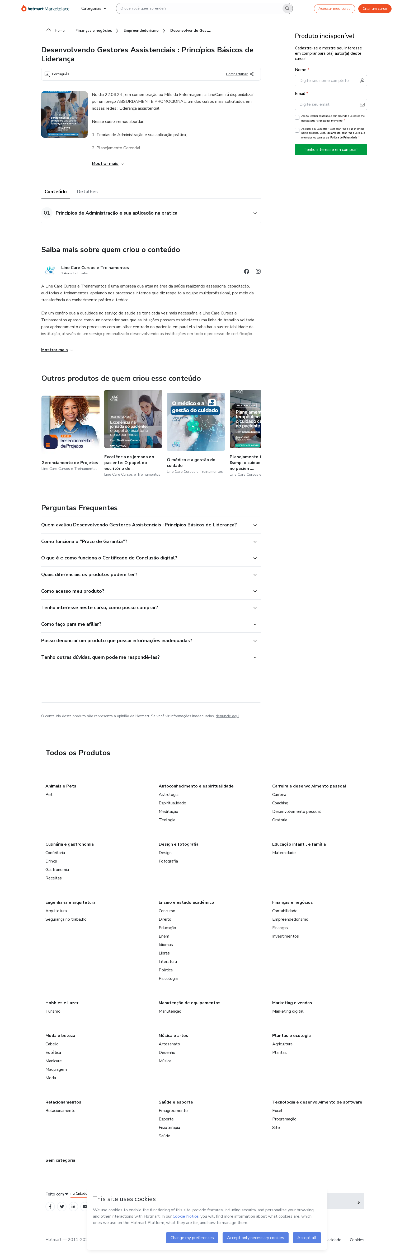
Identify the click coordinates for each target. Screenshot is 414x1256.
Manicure (53, 1061)
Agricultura (282, 1044)
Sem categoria (60, 1160)
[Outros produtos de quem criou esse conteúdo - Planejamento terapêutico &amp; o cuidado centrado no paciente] (259, 434)
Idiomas (166, 945)
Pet (49, 795)
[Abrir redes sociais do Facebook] (246, 272)
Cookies (357, 1240)
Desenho (167, 1052)
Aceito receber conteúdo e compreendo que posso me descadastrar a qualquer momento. (333, 118)
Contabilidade (285, 911)
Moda (50, 1078)
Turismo (52, 1011)
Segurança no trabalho (66, 919)
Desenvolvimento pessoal (296, 811)
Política (166, 970)
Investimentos (285, 936)
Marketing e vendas (292, 1003)
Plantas (279, 1052)
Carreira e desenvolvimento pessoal (309, 786)
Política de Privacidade (343, 137)
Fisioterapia (169, 1127)
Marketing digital (288, 1011)
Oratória (279, 820)
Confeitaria (55, 853)
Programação (284, 1119)
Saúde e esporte (176, 1102)
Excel (277, 1111)
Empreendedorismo (290, 919)
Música (165, 1061)
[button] (145, 213)
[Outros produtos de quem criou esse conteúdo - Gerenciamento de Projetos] (70, 434)
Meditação (168, 811)
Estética (53, 1052)
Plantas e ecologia (291, 1036)
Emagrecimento (173, 1111)
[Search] (287, 8)
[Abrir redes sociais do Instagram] (258, 272)
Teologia (167, 820)
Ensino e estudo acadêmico (186, 902)
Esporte (166, 1119)
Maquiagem (56, 1069)
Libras (164, 953)
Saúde (164, 1136)
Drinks (51, 861)
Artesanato (169, 1044)
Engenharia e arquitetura (70, 902)
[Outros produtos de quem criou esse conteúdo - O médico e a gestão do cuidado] (196, 434)
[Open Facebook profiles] (50, 1206)
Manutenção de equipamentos (189, 1003)
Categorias (93, 8)
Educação (167, 928)
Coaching (280, 803)
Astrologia (168, 795)
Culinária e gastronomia (69, 844)
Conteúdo (56, 191)
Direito (165, 919)
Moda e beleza (60, 1036)
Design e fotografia (179, 844)
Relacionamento (60, 1111)
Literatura (168, 962)
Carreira (279, 795)
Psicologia (168, 978)
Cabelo (52, 1044)
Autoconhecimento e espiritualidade (196, 786)
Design (165, 853)
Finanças (280, 928)
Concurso (167, 911)
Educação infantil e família (299, 844)
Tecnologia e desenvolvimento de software (317, 1102)
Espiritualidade (172, 803)
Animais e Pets (60, 786)
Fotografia (168, 861)
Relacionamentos (63, 1102)
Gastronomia (57, 870)
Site (276, 1127)
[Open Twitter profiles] (62, 1206)
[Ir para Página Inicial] (47, 8)
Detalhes (87, 191)
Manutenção (170, 1011)
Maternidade (284, 853)
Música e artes (173, 1036)
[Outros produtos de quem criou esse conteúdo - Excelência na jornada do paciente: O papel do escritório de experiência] (133, 434)
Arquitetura (56, 911)
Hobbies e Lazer (61, 1003)
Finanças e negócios (292, 902)
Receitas (53, 878)
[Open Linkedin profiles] (73, 1206)
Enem (164, 936)
